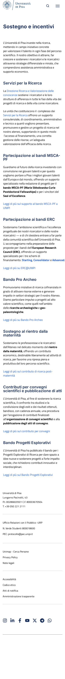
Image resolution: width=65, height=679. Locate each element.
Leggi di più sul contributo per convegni (26, 431)
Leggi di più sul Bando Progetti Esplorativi (28, 475)
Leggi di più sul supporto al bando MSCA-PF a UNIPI (30, 206)
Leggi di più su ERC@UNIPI (19, 268)
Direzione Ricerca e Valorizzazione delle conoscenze (28, 93)
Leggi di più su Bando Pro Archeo (23, 320)
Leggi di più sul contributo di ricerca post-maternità (27, 373)
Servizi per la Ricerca (15, 115)
